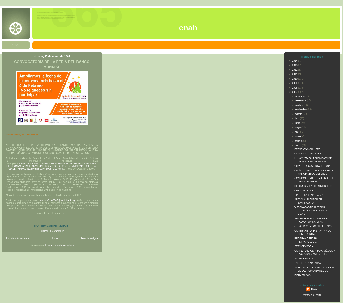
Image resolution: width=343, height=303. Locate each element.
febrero (299, 141)
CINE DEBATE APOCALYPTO (310, 195)
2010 (295, 78)
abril (297, 132)
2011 (295, 74)
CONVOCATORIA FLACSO (308, 153)
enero (298, 145)
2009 (295, 83)
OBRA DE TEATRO (304, 190)
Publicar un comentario (52, 231)
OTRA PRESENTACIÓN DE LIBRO (313, 226)
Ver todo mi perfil (312, 295)
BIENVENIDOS (302, 275)
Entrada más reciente (17, 238)
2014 (295, 60)
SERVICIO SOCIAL (304, 246)
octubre (299, 105)
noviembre (301, 100)
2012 (295, 69)
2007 (295, 92)
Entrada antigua (89, 238)
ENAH (188, 27)
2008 (295, 87)
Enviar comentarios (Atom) (59, 245)
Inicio (55, 238)
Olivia (314, 289)
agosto (299, 114)
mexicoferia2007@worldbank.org (58, 200)
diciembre (300, 96)
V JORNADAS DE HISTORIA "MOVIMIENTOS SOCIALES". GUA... (311, 210)
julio (297, 118)
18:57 (64, 213)
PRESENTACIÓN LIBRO (307, 149)
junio (298, 123)
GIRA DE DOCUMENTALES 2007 (312, 166)
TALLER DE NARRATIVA (307, 263)
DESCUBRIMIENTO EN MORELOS (313, 186)
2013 (295, 65)
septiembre (301, 109)
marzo (298, 136)
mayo (298, 127)
